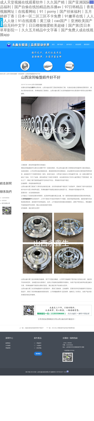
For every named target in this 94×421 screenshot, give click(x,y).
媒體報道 (8, 343)
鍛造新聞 (78, 44)
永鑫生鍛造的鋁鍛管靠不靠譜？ (34, 328)
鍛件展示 (69, 44)
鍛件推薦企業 (6, 203)
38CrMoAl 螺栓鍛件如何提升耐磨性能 (63, 328)
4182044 (4, 200)
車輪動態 (8, 348)
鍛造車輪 (39, 348)
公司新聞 (8, 345)
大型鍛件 (39, 345)
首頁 (53, 44)
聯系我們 (86, 44)
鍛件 (33, 87)
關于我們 (60, 44)
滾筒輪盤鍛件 (27, 199)
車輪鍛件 (39, 343)
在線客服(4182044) (69, 350)
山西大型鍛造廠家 (11, 74)
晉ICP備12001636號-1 (31, 372)
